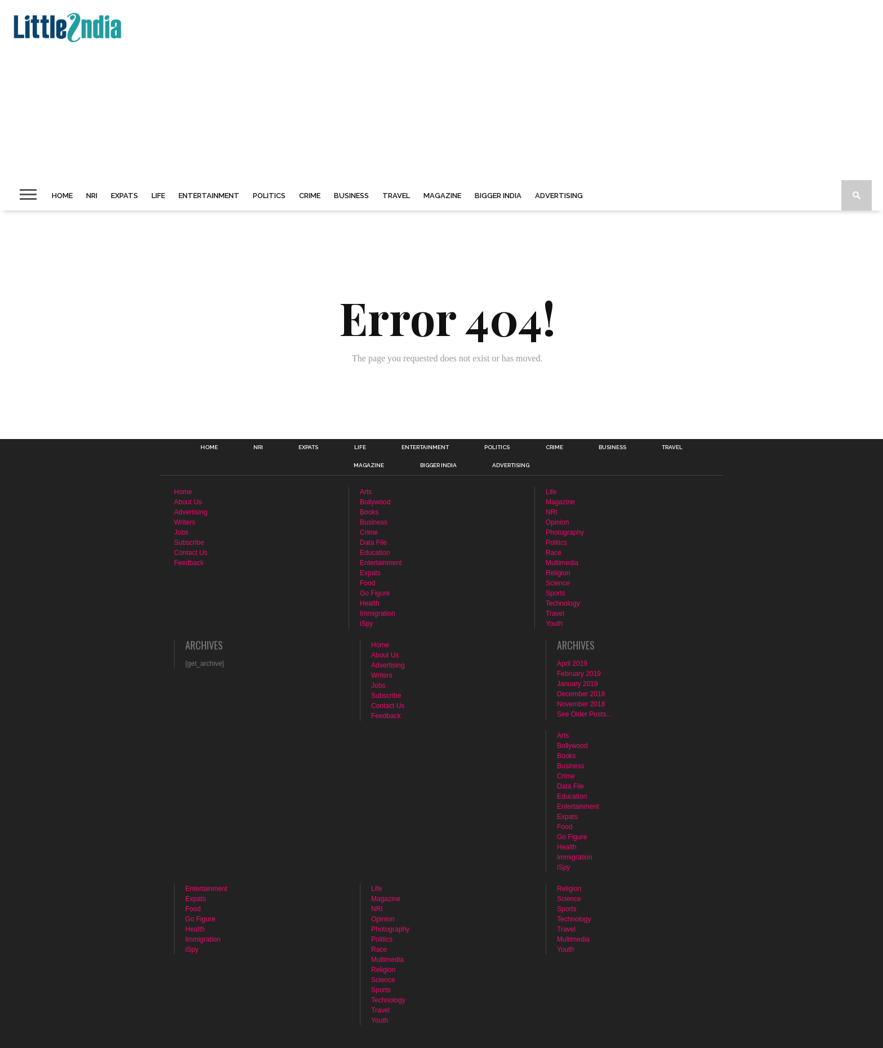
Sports (555, 593)
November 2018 (581, 704)
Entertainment (209, 195)
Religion (558, 573)
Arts (366, 492)
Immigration (377, 613)
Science (558, 583)
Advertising (559, 195)
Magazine (442, 195)
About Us (188, 502)
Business (351, 195)
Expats (124, 195)
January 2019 (577, 684)
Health (370, 603)
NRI (91, 195)
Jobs (181, 532)
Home (62, 195)
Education (375, 553)
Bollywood (375, 502)
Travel (396, 195)
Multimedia (562, 563)
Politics (269, 195)
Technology (563, 603)
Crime (309, 195)
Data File (373, 543)
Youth (554, 624)
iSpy (366, 624)
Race (553, 553)
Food (367, 583)
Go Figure (375, 593)
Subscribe (189, 543)
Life (158, 195)
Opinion (557, 522)
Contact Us (190, 553)
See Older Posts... (584, 714)
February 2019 (579, 674)
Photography (565, 532)
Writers (184, 522)
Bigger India (498, 195)
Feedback (189, 563)
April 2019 (572, 664)
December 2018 (581, 694)
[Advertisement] (347, 90)
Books (369, 512)
